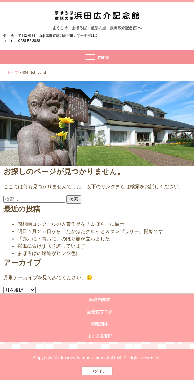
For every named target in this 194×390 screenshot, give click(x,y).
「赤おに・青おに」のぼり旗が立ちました (63, 238)
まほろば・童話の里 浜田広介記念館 (97, 17)
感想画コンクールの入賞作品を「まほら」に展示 (70, 224)
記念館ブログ (99, 311)
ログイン (98, 370)
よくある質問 (99, 336)
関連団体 (99, 324)
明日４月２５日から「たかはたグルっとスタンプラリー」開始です (90, 231)
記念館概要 (99, 299)
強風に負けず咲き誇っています (51, 246)
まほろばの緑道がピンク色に (49, 253)
